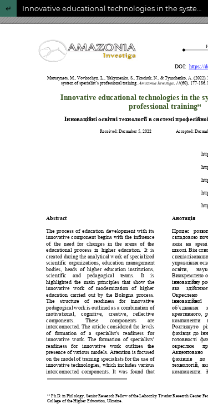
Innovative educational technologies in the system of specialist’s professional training (115, 8)
